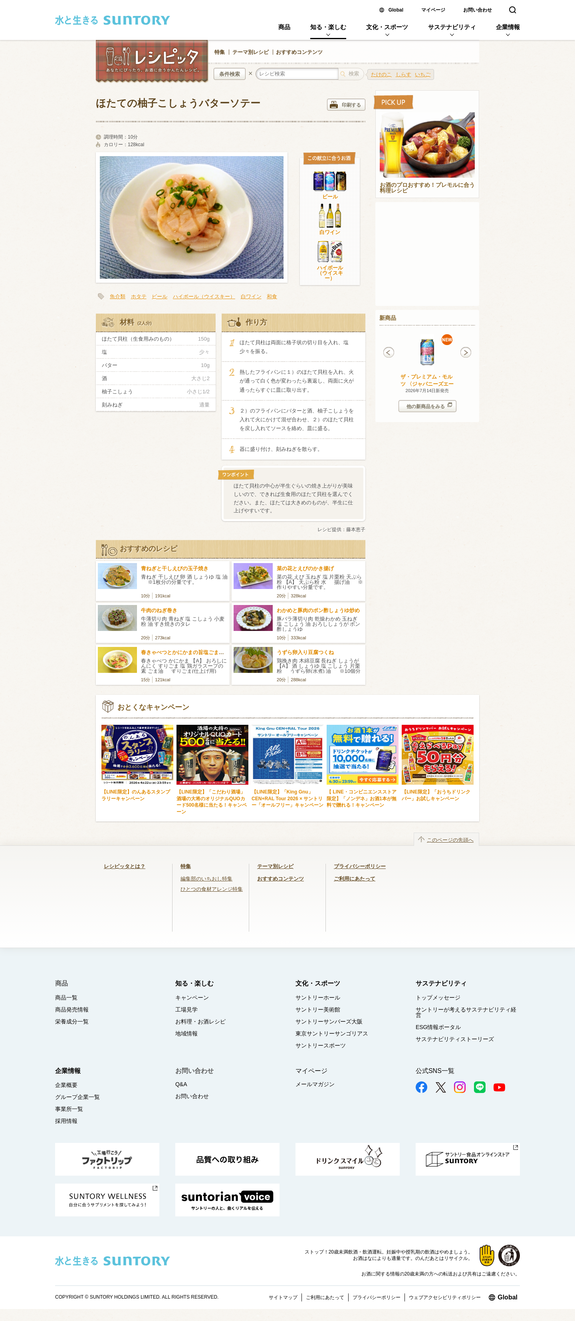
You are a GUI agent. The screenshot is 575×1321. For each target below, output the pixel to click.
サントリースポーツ (320, 1045)
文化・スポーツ (387, 27)
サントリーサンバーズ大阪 (329, 1021)
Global (396, 10)
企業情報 (508, 27)
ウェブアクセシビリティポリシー (445, 1297)
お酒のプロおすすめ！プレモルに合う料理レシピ (427, 188)
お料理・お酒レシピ (200, 1021)
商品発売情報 (72, 1009)
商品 (284, 27)
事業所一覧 (69, 1109)
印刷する (345, 104)
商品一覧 (66, 997)
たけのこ (381, 74)
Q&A (181, 1084)
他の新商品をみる (429, 406)
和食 (272, 297)
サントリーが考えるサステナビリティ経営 (466, 1012)
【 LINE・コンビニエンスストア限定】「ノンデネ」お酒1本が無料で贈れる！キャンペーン (362, 798)
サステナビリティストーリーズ (455, 1039)
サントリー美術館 (317, 1009)
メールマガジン (315, 1084)
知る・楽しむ (328, 27)
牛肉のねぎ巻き (159, 610)
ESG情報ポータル (438, 1027)
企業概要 (66, 1085)
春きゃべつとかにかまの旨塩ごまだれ (185, 652)
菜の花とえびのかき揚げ (305, 568)
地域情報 (186, 1033)
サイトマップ (283, 1297)
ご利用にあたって (354, 879)
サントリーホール (317, 997)
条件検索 (229, 74)
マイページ (433, 10)
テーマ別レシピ (250, 52)
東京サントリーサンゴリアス (331, 1033)
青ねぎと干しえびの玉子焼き (174, 568)
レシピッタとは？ (124, 866)
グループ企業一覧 (77, 1097)
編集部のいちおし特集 (206, 879)
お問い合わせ (477, 10)
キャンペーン (192, 997)
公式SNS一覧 (435, 1070)
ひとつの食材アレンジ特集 (211, 889)
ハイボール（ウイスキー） (330, 273)
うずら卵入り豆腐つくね (305, 652)
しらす (403, 74)
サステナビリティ (452, 27)
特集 (219, 52)
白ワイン (329, 232)
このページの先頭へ (450, 840)
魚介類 (117, 297)
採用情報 (66, 1121)
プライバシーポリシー (360, 866)
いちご (422, 74)
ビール (330, 197)
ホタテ (139, 297)
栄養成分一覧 (72, 1021)
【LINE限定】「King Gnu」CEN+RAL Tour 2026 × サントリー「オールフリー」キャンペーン (287, 798)
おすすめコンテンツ (299, 52)
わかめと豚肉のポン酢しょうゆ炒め (318, 610)
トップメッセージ (438, 997)
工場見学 (186, 1009)
